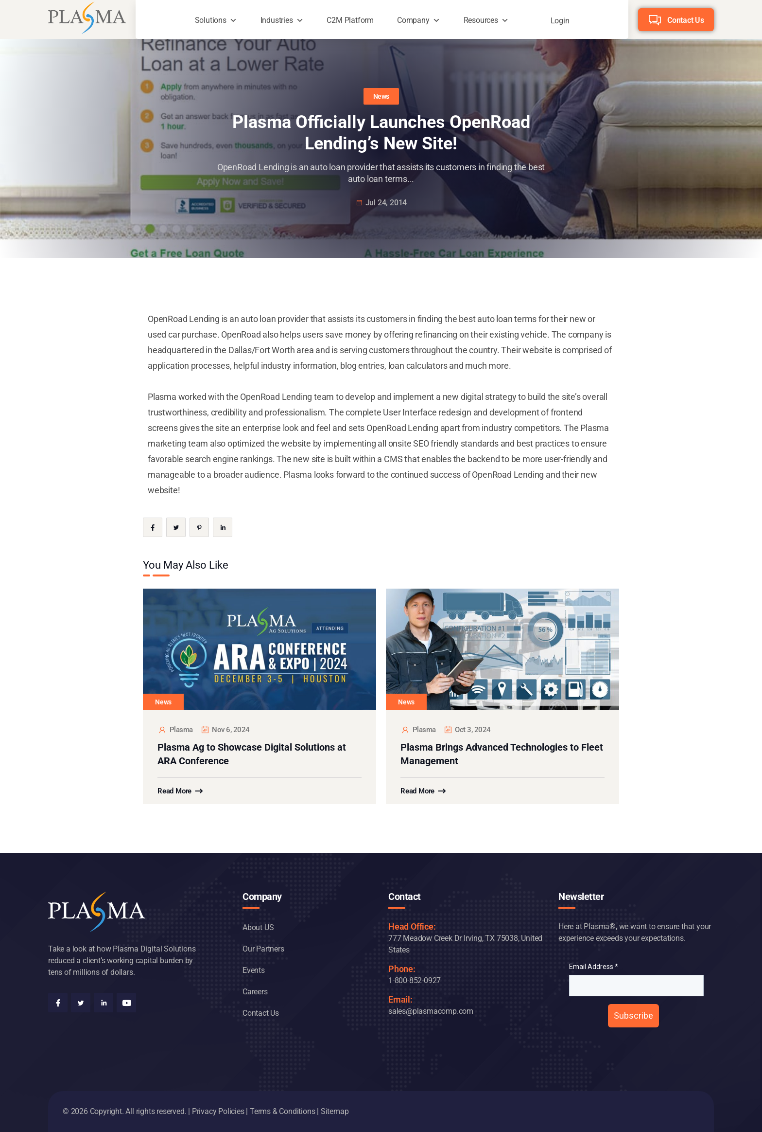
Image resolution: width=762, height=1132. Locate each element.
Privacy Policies (218, 1111)
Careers (255, 991)
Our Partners (263, 948)
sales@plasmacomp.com (430, 1011)
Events (253, 970)
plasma (175, 730)
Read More (174, 791)
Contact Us (685, 20)
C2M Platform (350, 20)
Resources (481, 20)
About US (258, 927)
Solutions (210, 20)
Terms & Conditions (282, 1111)
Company (413, 20)
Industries (276, 20)
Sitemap (335, 1111)
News (381, 96)
